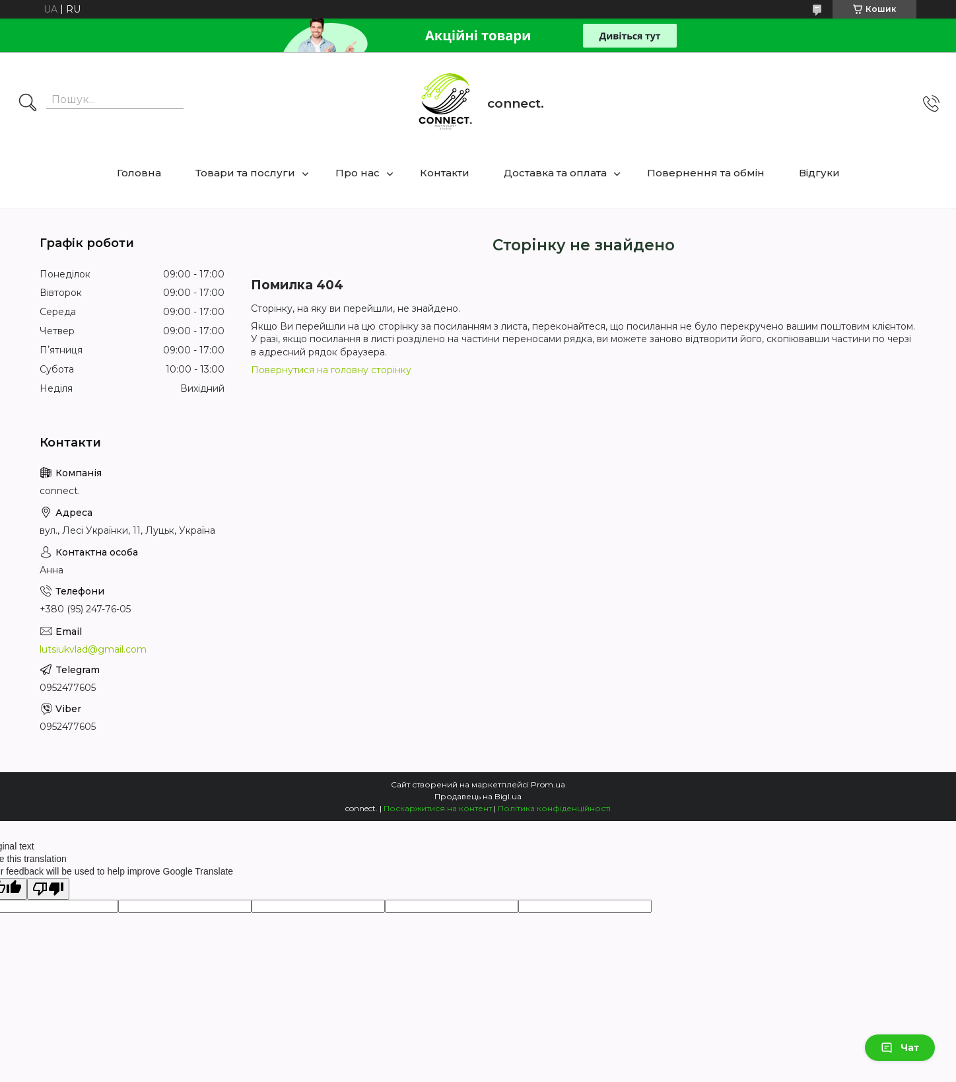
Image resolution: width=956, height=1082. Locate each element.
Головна (139, 172)
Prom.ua (548, 784)
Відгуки (819, 172)
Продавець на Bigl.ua (478, 796)
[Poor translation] (48, 889)
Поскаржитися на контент (438, 808)
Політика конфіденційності (554, 808)
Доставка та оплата (555, 172)
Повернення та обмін (706, 172)
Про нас (357, 172)
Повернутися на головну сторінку (331, 370)
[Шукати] (27, 103)
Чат (900, 1048)
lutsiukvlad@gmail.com (93, 649)
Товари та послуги (245, 172)
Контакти (444, 172)
